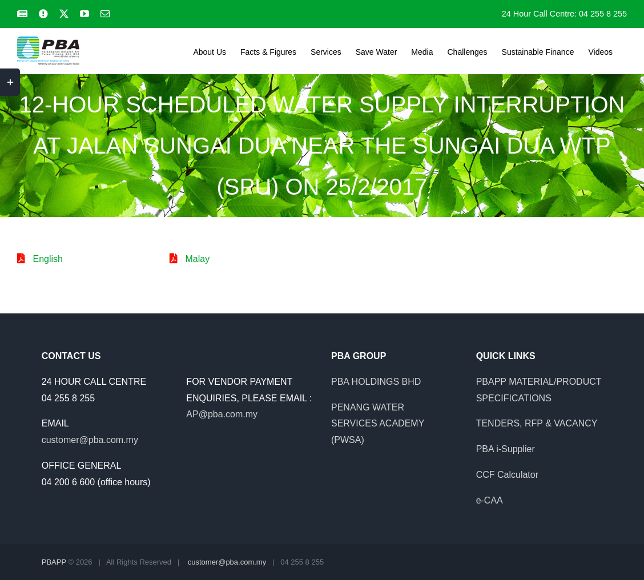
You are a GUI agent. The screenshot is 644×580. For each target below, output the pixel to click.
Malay (197, 259)
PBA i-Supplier (505, 449)
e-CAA (489, 500)
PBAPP (54, 562)
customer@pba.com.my (90, 440)
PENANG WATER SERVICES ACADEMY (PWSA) (377, 423)
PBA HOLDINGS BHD (376, 381)
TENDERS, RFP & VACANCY (537, 423)
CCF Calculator (507, 475)
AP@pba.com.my (221, 414)
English (47, 259)
